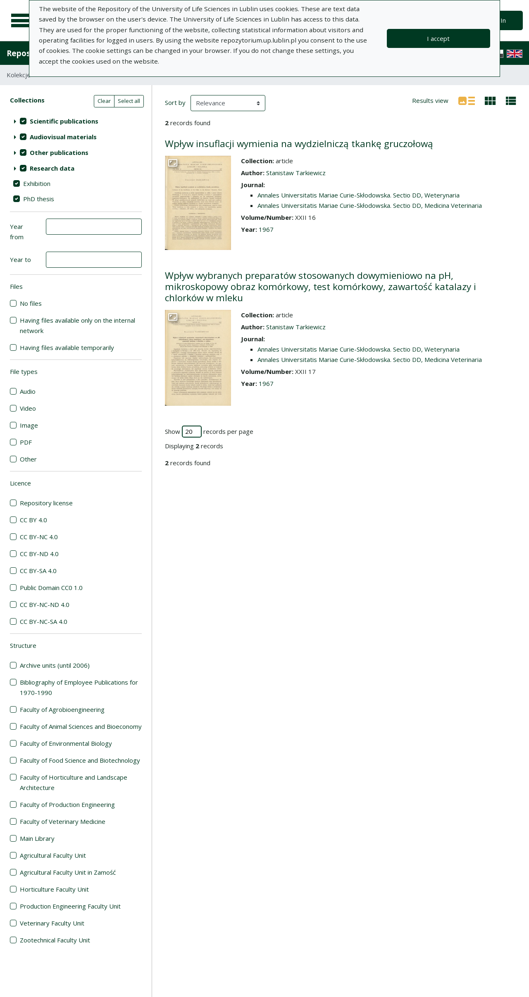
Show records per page (209, 432)
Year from (17, 231)
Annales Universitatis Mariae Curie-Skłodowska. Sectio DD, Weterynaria (358, 195)
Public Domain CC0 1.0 (51, 587)
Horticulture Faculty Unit (54, 889)
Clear (104, 101)
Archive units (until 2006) (55, 665)
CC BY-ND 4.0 (39, 554)
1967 (266, 229)
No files (31, 303)
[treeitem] (76, 121)
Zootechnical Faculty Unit (55, 940)
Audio (28, 391)
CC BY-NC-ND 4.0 (44, 604)
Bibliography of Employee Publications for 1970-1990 (79, 687)
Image (29, 425)
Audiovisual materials (63, 137)
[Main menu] (21, 20)
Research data (52, 168)
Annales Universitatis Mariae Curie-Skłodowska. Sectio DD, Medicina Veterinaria (369, 205)
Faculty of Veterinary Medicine (62, 821)
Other (28, 459)
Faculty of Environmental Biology (66, 743)
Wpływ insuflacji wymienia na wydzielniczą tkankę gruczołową (299, 143)
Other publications (59, 152)
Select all (129, 101)
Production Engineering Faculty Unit (70, 906)
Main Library (37, 838)
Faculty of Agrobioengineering (62, 709)
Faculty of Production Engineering (67, 804)
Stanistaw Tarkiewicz (296, 173)
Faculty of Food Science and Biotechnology (80, 760)
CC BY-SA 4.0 (38, 570)
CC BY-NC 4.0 (39, 537)
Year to (20, 259)
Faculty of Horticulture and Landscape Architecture (73, 782)
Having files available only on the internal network (77, 325)
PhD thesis (38, 199)
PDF (26, 442)
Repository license (46, 503)
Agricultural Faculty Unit (53, 855)
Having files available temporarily (67, 347)
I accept (438, 38)
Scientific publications (64, 121)
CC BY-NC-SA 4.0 (43, 621)
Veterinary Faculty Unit (52, 923)
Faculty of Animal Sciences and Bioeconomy (81, 726)
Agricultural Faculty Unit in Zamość (68, 872)
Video (28, 408)
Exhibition (36, 183)
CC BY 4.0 (33, 520)
